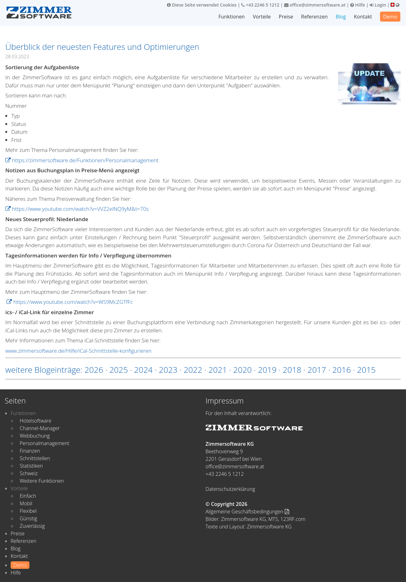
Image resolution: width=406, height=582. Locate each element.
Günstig (28, 518)
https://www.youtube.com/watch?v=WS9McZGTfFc (70, 301)
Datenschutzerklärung (230, 489)
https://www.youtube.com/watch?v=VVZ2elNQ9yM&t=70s (77, 208)
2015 (366, 369)
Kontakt (363, 16)
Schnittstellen (35, 458)
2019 (267, 369)
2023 (168, 369)
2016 (341, 369)
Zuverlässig (32, 525)
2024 (143, 369)
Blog (341, 16)
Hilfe (357, 5)
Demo (390, 16)
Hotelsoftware (35, 420)
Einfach (28, 495)
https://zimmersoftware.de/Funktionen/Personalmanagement (82, 160)
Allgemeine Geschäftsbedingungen (247, 511)
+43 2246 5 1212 (260, 5)
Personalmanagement (44, 443)
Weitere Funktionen (42, 480)
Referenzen (314, 16)
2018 (292, 369)
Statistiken (31, 465)
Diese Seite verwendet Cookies (202, 5)
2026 (94, 369)
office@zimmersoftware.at (315, 5)
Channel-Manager (40, 428)
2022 (193, 369)
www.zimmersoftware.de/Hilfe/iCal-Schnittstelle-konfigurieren (78, 350)
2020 (242, 369)
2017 (317, 369)
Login (378, 5)
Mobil (26, 503)
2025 (118, 369)
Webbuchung (35, 435)
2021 (217, 369)
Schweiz (29, 473)
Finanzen (30, 450)
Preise (286, 16)
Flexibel (28, 510)
